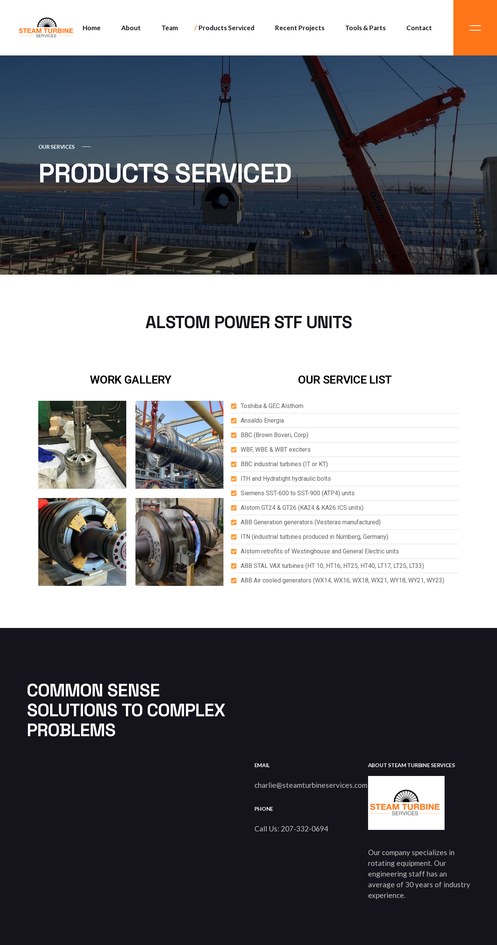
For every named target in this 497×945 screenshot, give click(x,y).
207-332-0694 (304, 828)
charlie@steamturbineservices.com (310, 785)
